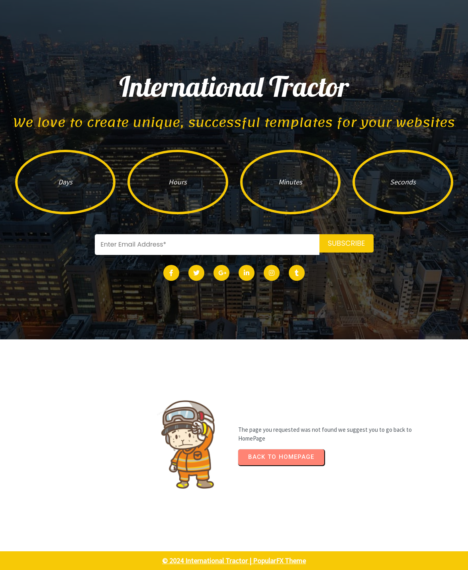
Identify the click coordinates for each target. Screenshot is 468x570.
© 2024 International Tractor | (207, 560)
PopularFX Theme (279, 560)
